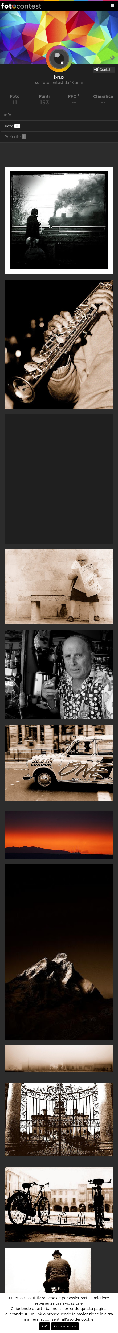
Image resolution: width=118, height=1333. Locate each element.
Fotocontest (21, 6)
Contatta (104, 69)
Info (7, 115)
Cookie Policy (65, 1326)
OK (44, 1326)
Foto (12, 126)
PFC (73, 96)
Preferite (15, 136)
